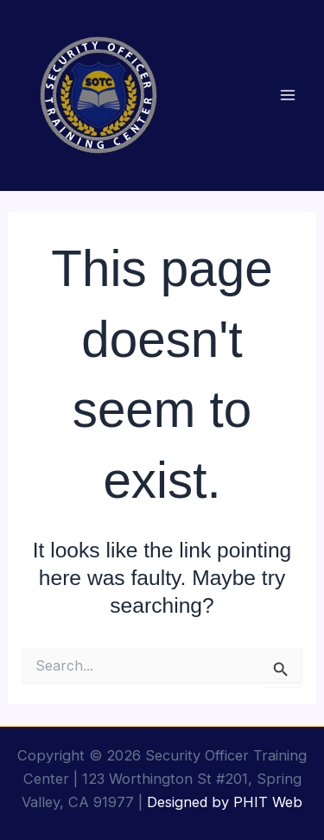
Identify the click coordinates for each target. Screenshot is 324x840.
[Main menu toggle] (287, 95)
